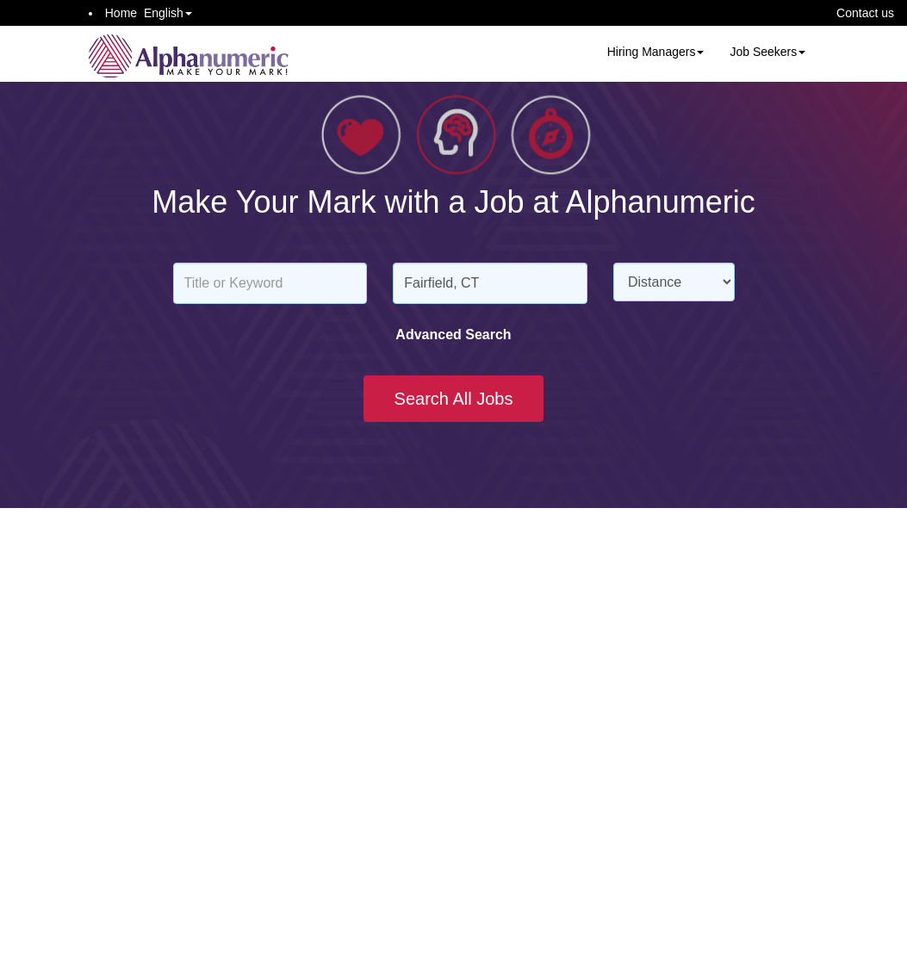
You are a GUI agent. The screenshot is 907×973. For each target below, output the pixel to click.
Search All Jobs (453, 398)
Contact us (865, 13)
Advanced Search (453, 334)
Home (121, 13)
